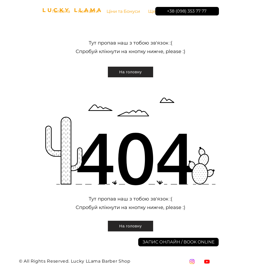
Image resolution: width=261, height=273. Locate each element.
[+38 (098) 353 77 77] (187, 11)
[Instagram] (192, 261)
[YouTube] (207, 261)
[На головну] (130, 72)
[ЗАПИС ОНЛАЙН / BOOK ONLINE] (178, 242)
